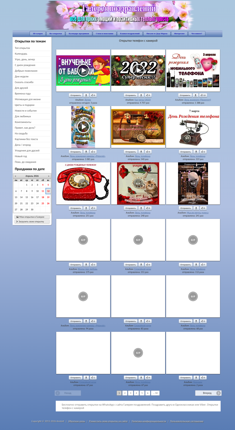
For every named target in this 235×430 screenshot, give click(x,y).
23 (32, 203)
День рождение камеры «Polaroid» (87, 156)
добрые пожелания (26, 70)
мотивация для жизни (28, 99)
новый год (21, 156)
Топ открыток (22, 48)
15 (26, 197)
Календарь (21, 53)
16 (32, 197)
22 (26, 203)
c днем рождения (25, 65)
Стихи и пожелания (104, 33)
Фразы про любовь (87, 269)
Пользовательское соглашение (186, 421)
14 (21, 197)
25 (43, 203)
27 (16, 209)
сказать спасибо (24, 82)
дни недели (21, 76)
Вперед (207, 393)
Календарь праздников (79, 33)
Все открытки (55, 33)
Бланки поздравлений (130, 33)
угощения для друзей (27, 150)
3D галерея (38, 33)
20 (16, 203)
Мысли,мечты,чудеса (197, 212)
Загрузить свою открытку (30, 221)
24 (37, 203)
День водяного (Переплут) (197, 99)
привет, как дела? (25, 127)
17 (37, 197)
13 (16, 197)
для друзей (21, 88)
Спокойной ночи (142, 269)
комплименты (23, 122)
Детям (88, 99)
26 (48, 203)
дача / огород (23, 144)
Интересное (179, 33)
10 (37, 191)
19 (48, 197)
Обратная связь (76, 421)
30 (32, 209)
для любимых (23, 116)
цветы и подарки (24, 105)
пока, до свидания (25, 162)
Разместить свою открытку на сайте (108, 421)
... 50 (155, 393)
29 (26, 209)
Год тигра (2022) (143, 99)
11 (43, 191)
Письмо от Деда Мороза (156, 33)
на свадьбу (21, 133)
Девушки (197, 382)
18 (43, 197)
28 (21, 209)
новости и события (26, 110)
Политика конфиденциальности (149, 421)
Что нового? (196, 33)
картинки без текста (26, 139)
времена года (23, 93)
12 (48, 191)
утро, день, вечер (25, 59)
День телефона (142, 156)
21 (21, 203)
